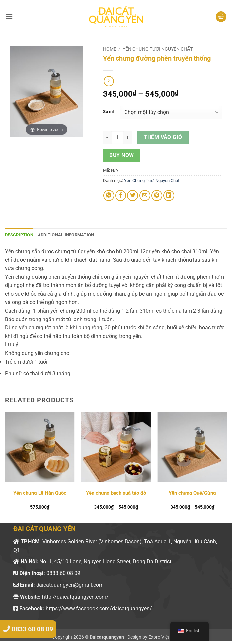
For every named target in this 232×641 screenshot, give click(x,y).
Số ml (108, 111)
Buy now (121, 155)
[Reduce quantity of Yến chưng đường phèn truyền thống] (107, 137)
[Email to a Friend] (144, 195)
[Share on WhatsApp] (108, 195)
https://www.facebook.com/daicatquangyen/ (99, 608)
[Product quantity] (117, 137)
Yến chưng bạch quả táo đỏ (116, 493)
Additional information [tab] (66, 234)
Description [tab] (19, 234)
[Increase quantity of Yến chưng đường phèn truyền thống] (128, 137)
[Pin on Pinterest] (156, 195)
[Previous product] (109, 81)
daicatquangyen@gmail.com (70, 585)
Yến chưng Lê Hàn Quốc (39, 493)
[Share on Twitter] (132, 195)
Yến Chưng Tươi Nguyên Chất (158, 49)
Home (109, 49)
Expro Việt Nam (164, 637)
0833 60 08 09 (63, 573)
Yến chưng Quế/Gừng (192, 493)
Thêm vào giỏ (163, 137)
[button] (9, 16)
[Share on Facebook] (120, 195)
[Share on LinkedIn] (168, 195)
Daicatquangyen (107, 637)
